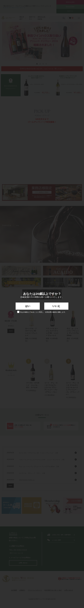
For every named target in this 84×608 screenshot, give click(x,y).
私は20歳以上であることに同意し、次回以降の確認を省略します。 (42, 312)
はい (27, 306)
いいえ (56, 306)
